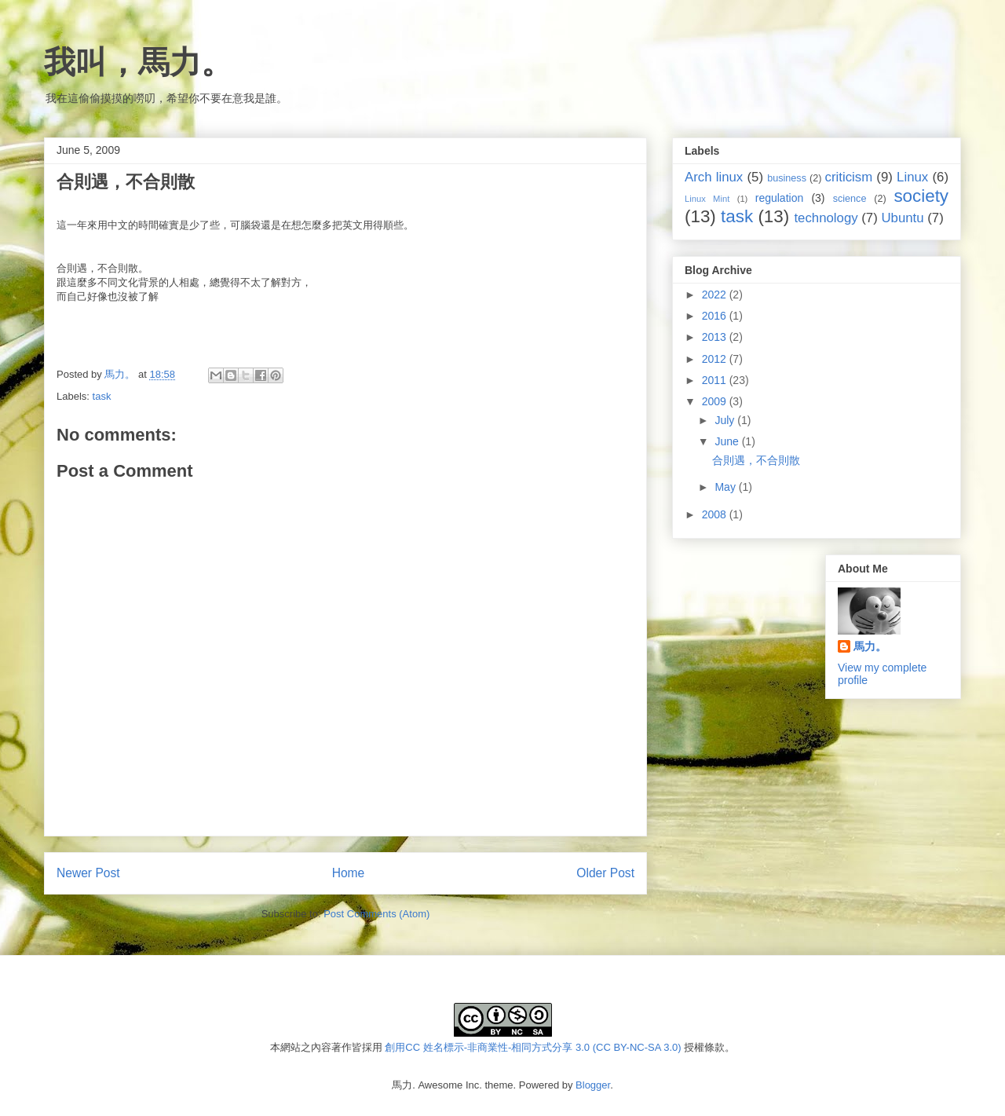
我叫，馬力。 (138, 62)
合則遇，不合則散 (756, 460)
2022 (715, 294)
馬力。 (869, 646)
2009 (715, 401)
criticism (849, 177)
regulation (779, 198)
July (725, 420)
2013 (715, 337)
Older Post (605, 873)
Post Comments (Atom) (376, 914)
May (726, 487)
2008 (715, 514)
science (850, 198)
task (102, 396)
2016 (715, 315)
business (786, 178)
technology (825, 217)
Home (348, 873)
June (727, 441)
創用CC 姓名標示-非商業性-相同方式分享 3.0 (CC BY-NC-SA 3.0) (533, 1047)
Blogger (593, 1085)
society (921, 196)
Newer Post (88, 873)
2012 (715, 359)
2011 (715, 380)
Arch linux (714, 177)
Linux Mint (707, 198)
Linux (912, 177)
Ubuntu (902, 217)
